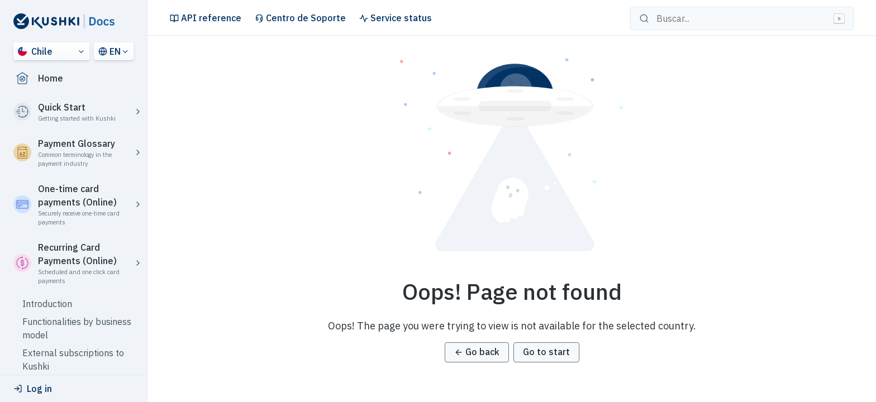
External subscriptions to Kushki (73, 359)
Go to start (546, 351)
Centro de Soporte (300, 17)
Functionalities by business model (76, 328)
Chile (35, 51)
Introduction (47, 303)
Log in (32, 388)
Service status (395, 17)
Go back (476, 351)
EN (109, 51)
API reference (205, 17)
